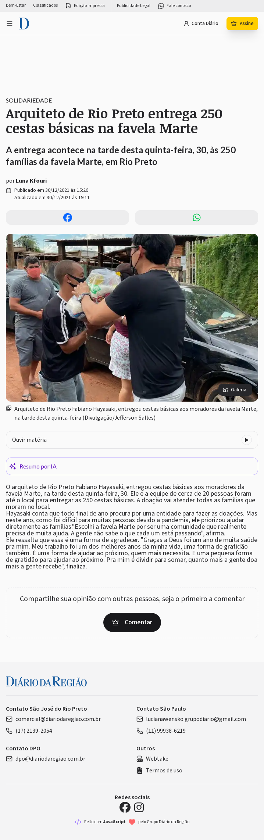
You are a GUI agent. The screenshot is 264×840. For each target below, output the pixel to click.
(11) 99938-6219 (161, 731)
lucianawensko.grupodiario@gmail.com (191, 719)
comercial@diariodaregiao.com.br (53, 719)
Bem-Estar (16, 5)
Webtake (152, 759)
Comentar (132, 622)
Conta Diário (200, 23)
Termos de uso (159, 771)
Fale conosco (174, 6)
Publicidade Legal (133, 6)
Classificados (45, 5)
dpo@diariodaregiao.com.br (45, 759)
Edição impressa (85, 6)
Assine (242, 23)
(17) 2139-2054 (29, 731)
